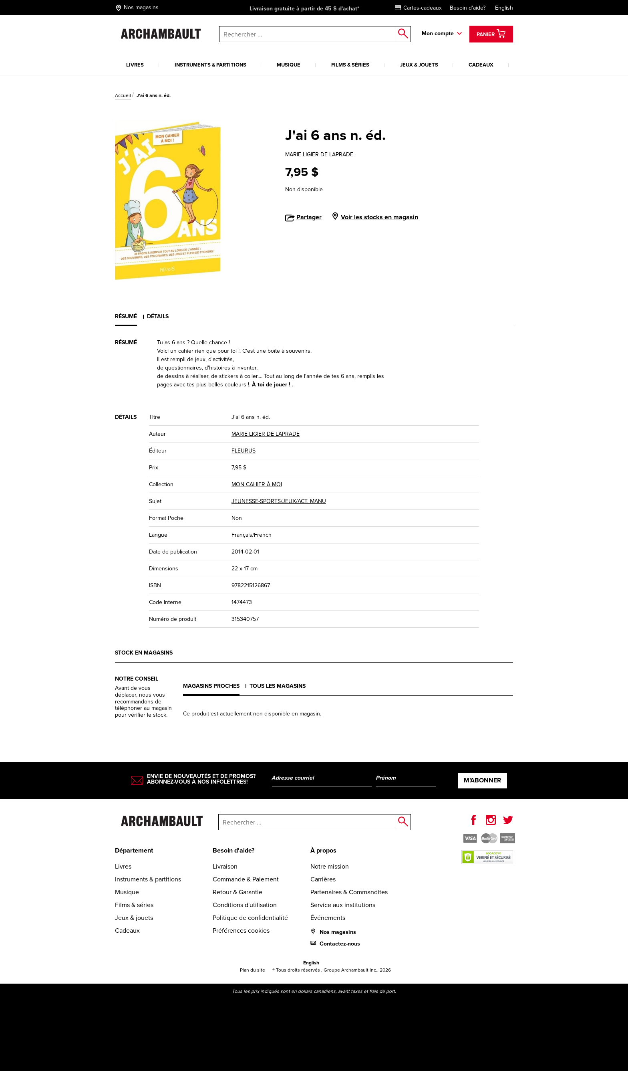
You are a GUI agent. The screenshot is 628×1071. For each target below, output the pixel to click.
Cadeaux (481, 65)
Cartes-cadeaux (418, 8)
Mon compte (438, 33)
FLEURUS (243, 451)
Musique (288, 65)
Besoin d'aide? (467, 8)
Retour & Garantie (237, 892)
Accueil (123, 95)
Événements (327, 917)
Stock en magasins (144, 653)
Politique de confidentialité (250, 917)
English (504, 8)
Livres (135, 65)
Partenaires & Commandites (349, 892)
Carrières (323, 879)
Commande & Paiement (246, 879)
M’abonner (482, 780)
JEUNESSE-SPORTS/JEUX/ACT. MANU (278, 501)
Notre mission (329, 866)
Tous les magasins (278, 686)
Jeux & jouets (419, 65)
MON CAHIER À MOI (256, 484)
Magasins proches (211, 686)
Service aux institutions (342, 904)
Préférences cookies (241, 930)
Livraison (225, 866)
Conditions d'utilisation (245, 904)
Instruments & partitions (210, 65)
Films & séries (350, 65)
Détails (158, 316)
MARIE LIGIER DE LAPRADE (319, 154)
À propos (323, 850)
